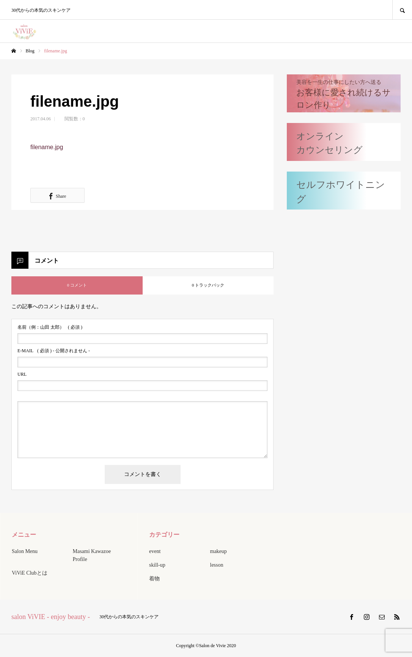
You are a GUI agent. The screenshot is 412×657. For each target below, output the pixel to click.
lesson (216, 565)
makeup (218, 551)
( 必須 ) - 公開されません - (53, 350)
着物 (154, 578)
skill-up (157, 565)
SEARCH (402, 9)
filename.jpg (46, 147)
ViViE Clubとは (29, 573)
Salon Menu (25, 551)
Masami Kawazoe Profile (92, 555)
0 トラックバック (208, 285)
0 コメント (77, 285)
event (154, 551)
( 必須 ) (49, 327)
